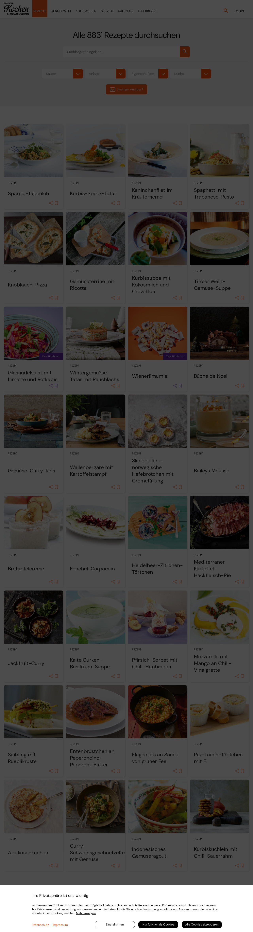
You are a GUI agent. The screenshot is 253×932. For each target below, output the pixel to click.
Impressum (60, 925)
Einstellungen (115, 924)
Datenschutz (40, 925)
